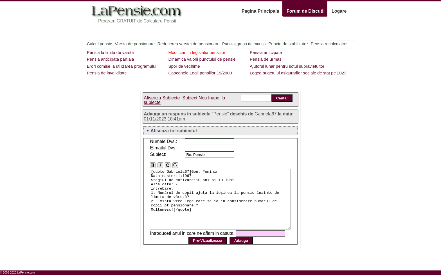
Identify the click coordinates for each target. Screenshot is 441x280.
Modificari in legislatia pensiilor (196, 52)
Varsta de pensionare (134, 43)
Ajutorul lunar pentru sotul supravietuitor (287, 66)
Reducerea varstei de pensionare (189, 43)
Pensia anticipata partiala (110, 59)
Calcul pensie (99, 43)
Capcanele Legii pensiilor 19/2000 (200, 72)
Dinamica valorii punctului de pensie (201, 59)
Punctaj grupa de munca (244, 44)
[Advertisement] (66, 35)
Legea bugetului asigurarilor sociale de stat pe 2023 (298, 72)
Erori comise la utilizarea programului (121, 66)
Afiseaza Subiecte (162, 97)
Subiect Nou (194, 97)
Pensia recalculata (329, 43)
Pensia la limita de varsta (110, 52)
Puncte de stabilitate (288, 43)
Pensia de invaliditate (107, 72)
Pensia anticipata (266, 52)
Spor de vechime (184, 66)
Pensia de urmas (266, 59)
